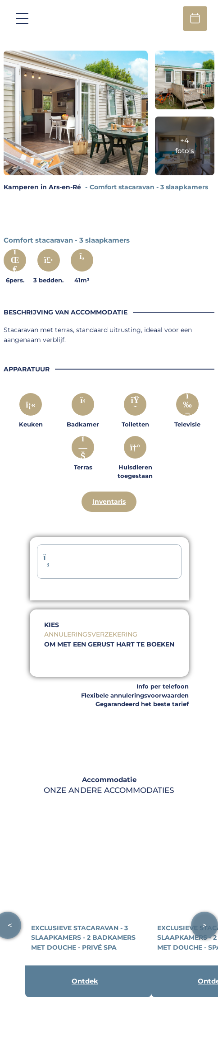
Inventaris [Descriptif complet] (109, 501)
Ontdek (85, 981)
